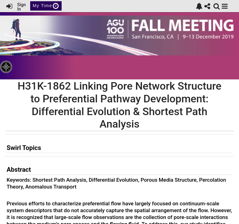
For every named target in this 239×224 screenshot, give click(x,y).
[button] (224, 6)
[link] (199, 6)
